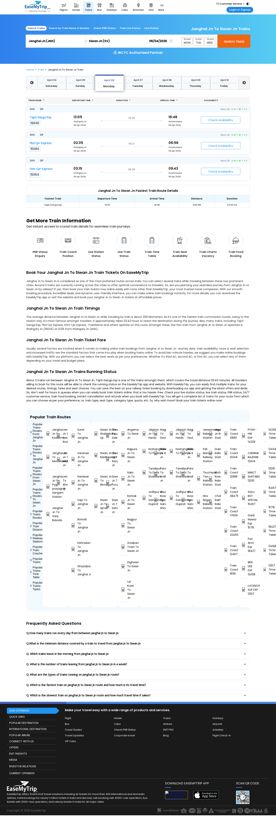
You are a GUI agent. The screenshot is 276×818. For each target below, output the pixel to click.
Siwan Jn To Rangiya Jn (110, 459)
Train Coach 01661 (226, 434)
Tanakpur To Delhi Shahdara (146, 472)
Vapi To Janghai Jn (74, 504)
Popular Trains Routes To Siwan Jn (36, 497)
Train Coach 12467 (226, 550)
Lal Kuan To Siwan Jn (124, 590)
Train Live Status (130, 28)
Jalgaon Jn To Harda (146, 434)
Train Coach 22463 (226, 531)
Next (244, 83)
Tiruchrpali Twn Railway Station (201, 479)
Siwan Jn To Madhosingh (98, 455)
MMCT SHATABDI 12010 (244, 476)
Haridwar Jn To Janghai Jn (74, 483)
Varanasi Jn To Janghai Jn (74, 459)
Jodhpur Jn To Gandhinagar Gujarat (146, 498)
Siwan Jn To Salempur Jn (110, 436)
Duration (123, 100)
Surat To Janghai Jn (74, 436)
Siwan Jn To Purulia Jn (110, 483)
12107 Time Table (265, 570)
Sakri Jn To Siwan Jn (124, 479)
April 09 (195, 80)
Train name (36, 100)
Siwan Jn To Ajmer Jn (98, 506)
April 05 (80, 80)
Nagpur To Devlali (158, 434)
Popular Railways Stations (36, 538)
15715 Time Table (265, 511)
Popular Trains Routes (36, 514)
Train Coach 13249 (226, 453)
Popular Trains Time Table (36, 572)
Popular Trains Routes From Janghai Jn (36, 432)
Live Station (151, 28)
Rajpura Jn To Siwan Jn (124, 455)
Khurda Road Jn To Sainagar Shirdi (158, 500)
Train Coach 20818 (226, 472)
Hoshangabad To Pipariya (146, 451)
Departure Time (82, 100)
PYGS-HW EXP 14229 (244, 436)
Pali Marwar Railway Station (201, 455)
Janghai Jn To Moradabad (49, 457)
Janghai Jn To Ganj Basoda (49, 514)
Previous (31, 83)
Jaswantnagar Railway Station (201, 434)
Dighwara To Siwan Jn (124, 566)
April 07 (138, 80)
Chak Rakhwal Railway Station (213, 502)
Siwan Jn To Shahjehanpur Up (98, 434)
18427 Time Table (265, 531)
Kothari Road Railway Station (213, 479)
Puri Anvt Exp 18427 (244, 545)
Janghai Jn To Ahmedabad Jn (60, 483)
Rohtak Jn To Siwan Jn (124, 502)
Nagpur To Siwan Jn (124, 525)
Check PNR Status (104, 28)
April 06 (109, 80)
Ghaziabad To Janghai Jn (74, 570)
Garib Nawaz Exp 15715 (244, 521)
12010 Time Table (265, 472)
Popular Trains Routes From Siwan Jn (36, 476)
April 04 (51, 80)
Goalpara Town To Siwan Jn (124, 547)
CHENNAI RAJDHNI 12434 (244, 457)
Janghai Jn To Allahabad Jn (60, 459)
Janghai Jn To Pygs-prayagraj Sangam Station (49, 487)
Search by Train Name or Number (69, 28)
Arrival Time (169, 100)
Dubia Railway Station (213, 453)
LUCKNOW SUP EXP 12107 (244, 590)
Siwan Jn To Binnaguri (98, 481)
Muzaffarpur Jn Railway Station (213, 434)
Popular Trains (36, 560)
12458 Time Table (265, 550)
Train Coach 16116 (226, 570)
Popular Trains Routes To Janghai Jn (36, 454)
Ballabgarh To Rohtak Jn (158, 453)
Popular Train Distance (36, 526)
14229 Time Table (265, 434)
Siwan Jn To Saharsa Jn (110, 506)
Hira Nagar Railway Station (201, 502)
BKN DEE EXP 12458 (244, 568)
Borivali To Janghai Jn (74, 525)
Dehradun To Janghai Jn (74, 549)
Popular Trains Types (36, 586)
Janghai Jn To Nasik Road (60, 436)
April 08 (167, 80)
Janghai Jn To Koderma (49, 434)
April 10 (224, 80)
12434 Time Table (265, 453)
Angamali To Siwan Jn (124, 434)
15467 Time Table (265, 492)
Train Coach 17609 (226, 511)
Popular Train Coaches (36, 550)
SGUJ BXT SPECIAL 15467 (244, 498)
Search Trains (36, 28)
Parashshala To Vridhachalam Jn (158, 474)
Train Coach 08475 (226, 492)
